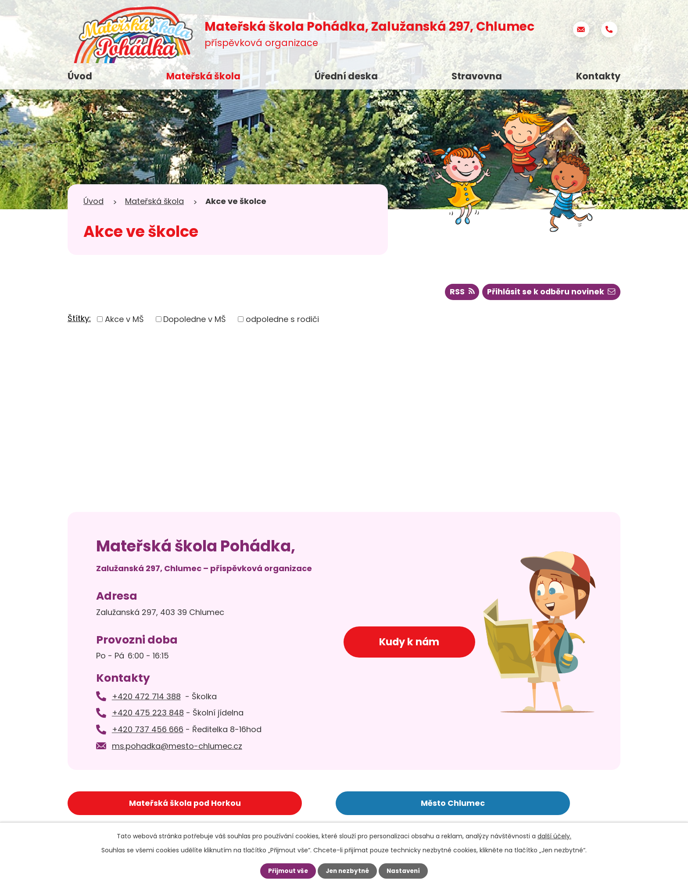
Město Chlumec (319, 803)
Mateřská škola (203, 76)
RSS (459, 293)
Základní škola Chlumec (502, 803)
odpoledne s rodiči (282, 320)
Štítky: (79, 319)
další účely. (554, 835)
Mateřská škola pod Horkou (137, 803)
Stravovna (477, 76)
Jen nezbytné (347, 870)
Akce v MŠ (124, 320)
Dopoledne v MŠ (194, 320)
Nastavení (405, 870)
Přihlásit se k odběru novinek (550, 293)
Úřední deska (346, 76)
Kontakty (598, 76)
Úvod (80, 76)
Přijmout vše (286, 870)
